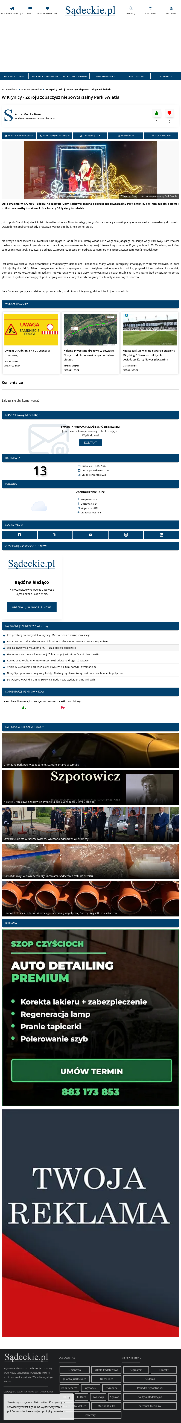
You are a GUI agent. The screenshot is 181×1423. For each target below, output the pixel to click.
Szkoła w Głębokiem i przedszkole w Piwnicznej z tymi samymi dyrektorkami (52, 666)
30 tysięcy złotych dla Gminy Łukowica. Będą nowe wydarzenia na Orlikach (51, 679)
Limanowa (74, 1370)
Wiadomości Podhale (47, 10)
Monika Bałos (32, 114)
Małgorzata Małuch (74, 1406)
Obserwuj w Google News (32, 607)
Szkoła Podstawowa (106, 1370)
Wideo (30, 10)
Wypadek (90, 1388)
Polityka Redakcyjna (150, 1397)
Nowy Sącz (106, 1379)
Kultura (81, 1397)
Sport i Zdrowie (136, 76)
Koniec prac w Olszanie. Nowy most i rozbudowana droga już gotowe (48, 660)
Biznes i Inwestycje (105, 76)
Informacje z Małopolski (45, 76)
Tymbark (111, 1388)
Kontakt (90, 443)
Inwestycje (98, 1397)
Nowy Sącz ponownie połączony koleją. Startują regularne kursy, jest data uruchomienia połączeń (65, 673)
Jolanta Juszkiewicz (74, 1379)
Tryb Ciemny (150, 10)
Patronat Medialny (150, 1406)
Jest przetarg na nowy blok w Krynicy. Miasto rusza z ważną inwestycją (48, 635)
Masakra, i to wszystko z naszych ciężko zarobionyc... (44, 706)
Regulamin (136, 1370)
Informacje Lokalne (14, 76)
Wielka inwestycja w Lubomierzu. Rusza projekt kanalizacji (41, 647)
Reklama (150, 1379)
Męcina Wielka (106, 1406)
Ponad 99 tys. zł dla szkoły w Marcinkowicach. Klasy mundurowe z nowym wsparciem (57, 641)
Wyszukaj (131, 10)
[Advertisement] (90, 45)
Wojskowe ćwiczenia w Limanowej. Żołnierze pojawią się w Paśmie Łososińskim (53, 654)
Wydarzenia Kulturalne (75, 76)
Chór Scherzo (69, 1388)
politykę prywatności (55, 1411)
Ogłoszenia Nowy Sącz (12, 10)
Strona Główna (9, 89)
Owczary (90, 1415)
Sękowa (114, 1397)
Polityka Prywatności (150, 1388)
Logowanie (171, 10)
